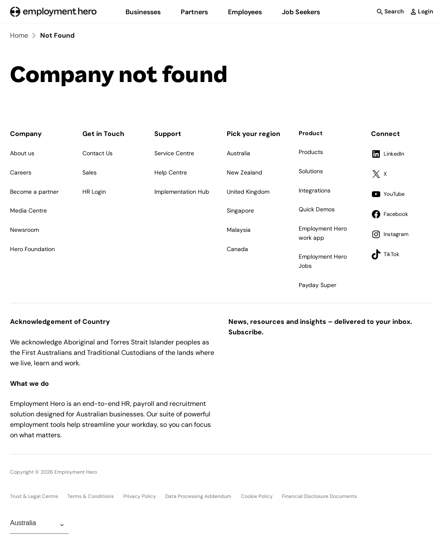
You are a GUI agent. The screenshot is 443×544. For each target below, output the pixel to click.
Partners (194, 12)
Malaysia (239, 230)
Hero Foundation (32, 249)
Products (311, 152)
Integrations (314, 190)
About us (22, 153)
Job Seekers (301, 12)
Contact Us (97, 153)
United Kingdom (248, 191)
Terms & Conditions (90, 496)
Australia (238, 153)
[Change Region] (39, 525)
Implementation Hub (181, 191)
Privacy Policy (139, 496)
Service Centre (174, 153)
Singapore (240, 210)
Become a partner (34, 191)
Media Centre (28, 210)
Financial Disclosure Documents (319, 496)
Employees (245, 12)
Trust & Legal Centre (34, 496)
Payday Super (317, 285)
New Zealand (244, 172)
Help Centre (170, 172)
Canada (237, 249)
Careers (20, 172)
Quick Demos (317, 209)
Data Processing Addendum (198, 496)
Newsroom (24, 230)
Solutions (311, 171)
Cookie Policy (257, 496)
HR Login (94, 191)
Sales (89, 172)
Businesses (143, 12)
